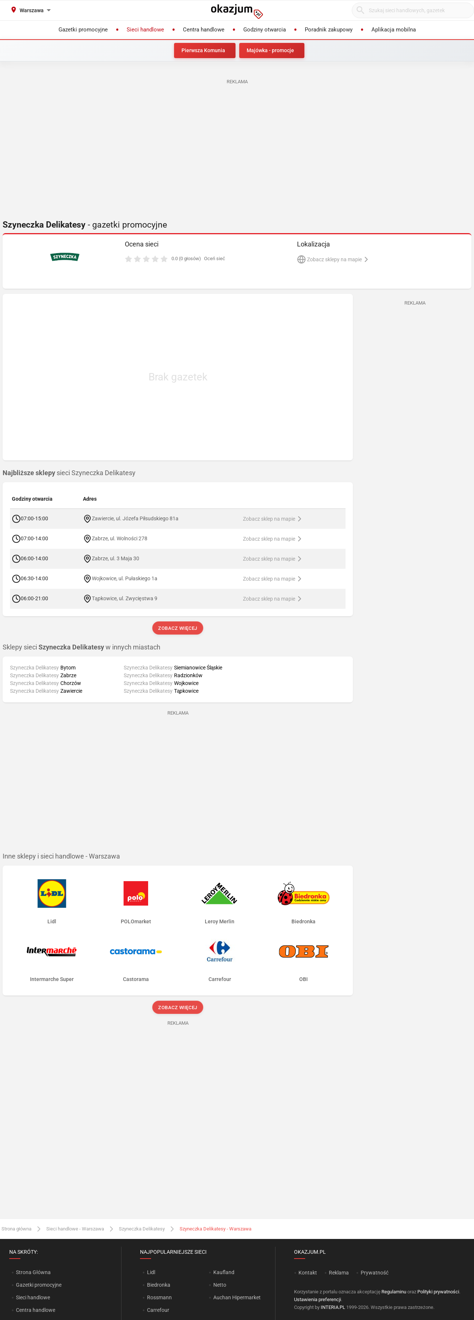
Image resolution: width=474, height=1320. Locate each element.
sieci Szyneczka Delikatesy (69, 473)
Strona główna (16, 1229)
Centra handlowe (35, 1310)
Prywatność (374, 1273)
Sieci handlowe (33, 1297)
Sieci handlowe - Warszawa (75, 1229)
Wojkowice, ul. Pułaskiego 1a (124, 578)
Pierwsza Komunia (203, 50)
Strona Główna (33, 1272)
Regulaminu (393, 1291)
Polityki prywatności (438, 1291)
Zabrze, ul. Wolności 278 (119, 538)
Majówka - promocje (270, 50)
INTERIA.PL (333, 1307)
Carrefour (158, 1310)
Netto (219, 1285)
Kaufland (223, 1272)
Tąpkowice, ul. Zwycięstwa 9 (124, 598)
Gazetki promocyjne (38, 1285)
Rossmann (159, 1297)
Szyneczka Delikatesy (142, 1229)
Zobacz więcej (177, 628)
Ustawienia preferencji (317, 1299)
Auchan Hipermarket (237, 1297)
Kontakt (307, 1273)
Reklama (339, 1273)
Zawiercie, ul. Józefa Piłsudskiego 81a (135, 518)
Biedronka (158, 1285)
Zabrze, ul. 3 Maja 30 (115, 558)
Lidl (151, 1272)
